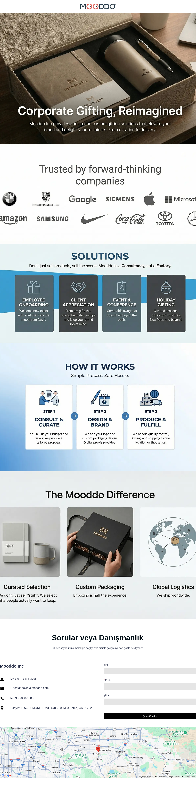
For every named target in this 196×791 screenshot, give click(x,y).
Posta (108, 680)
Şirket (107, 695)
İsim (106, 664)
